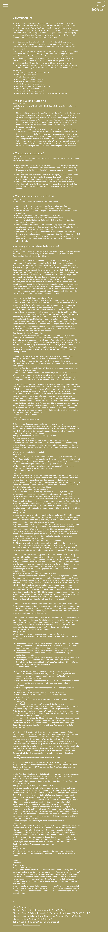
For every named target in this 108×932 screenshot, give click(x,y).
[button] (5, 6)
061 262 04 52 (24, 922)
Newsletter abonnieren (31, 925)
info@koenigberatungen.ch (46, 922)
